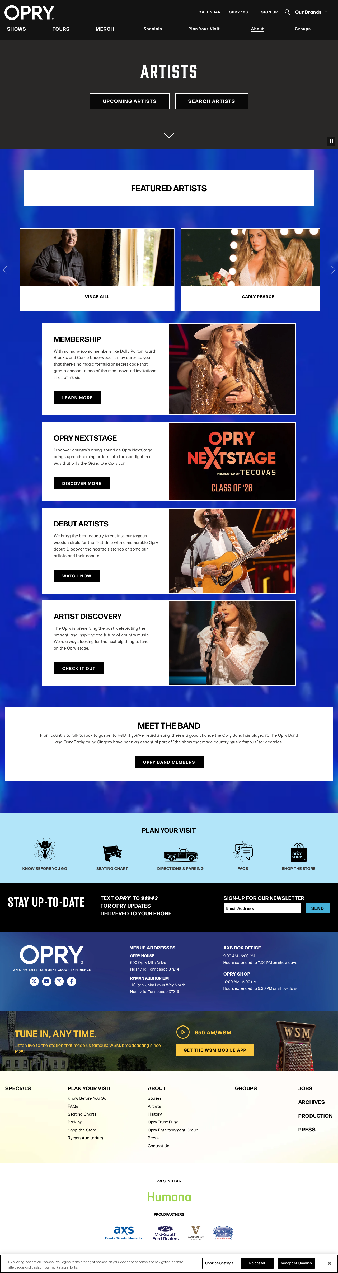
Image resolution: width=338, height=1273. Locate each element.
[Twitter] (34, 980)
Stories (155, 1096)
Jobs (305, 1086)
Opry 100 (237, 13)
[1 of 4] (67, 269)
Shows (17, 30)
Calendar (209, 13)
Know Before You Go (87, 1096)
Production (315, 1114)
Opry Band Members (169, 761)
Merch (105, 30)
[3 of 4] (270, 269)
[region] (169, 1263)
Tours (61, 30)
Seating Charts (82, 1112)
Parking (75, 1120)
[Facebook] (71, 980)
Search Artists (217, 101)
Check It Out (79, 667)
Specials (153, 30)
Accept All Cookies (296, 1263)
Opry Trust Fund (163, 1120)
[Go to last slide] (5, 269)
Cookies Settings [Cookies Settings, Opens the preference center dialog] (219, 1263)
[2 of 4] (169, 269)
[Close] (329, 1263)
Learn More (203, 397)
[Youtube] (46, 980)
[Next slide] (333, 269)
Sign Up (268, 13)
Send (317, 907)
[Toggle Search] (286, 14)
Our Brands (310, 13)
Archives (311, 1100)
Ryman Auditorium (85, 1136)
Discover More (82, 482)
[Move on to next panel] (169, 133)
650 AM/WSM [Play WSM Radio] (202, 1031)
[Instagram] (59, 980)
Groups (302, 30)
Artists (154, 1104)
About (257, 30)
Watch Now (202, 575)
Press (153, 1136)
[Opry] (30, 14)
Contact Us (159, 1144)
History (155, 1112)
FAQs (73, 1104)
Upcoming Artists (125, 101)
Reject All (257, 1263)
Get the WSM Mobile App (214, 1049)
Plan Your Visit (204, 30)
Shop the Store (82, 1128)
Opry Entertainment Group (173, 1128)
